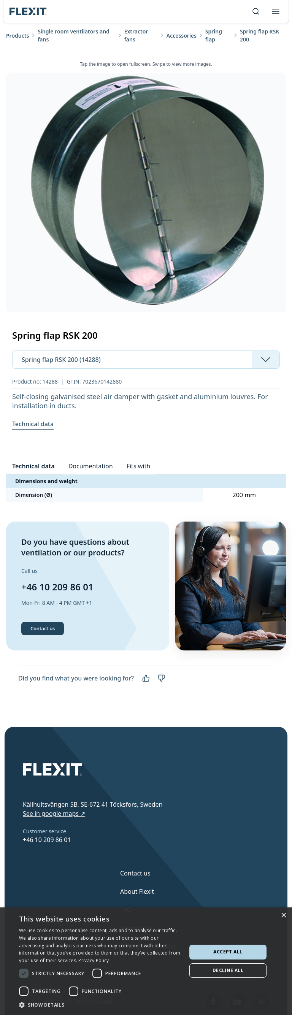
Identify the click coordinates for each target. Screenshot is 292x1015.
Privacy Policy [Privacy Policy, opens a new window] (93, 960)
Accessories (182, 35)
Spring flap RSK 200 (259, 35)
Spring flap (213, 35)
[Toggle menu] (275, 11)
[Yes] (146, 678)
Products (17, 35)
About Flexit (137, 891)
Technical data (33, 424)
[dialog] (146, 961)
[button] (100, 1004)
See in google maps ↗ (54, 813)
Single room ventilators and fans (74, 35)
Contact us (42, 628)
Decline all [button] (228, 970)
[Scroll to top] (28, 11)
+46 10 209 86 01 (57, 586)
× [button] (283, 915)
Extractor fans (136, 35)
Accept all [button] (227, 951)
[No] (161, 678)
